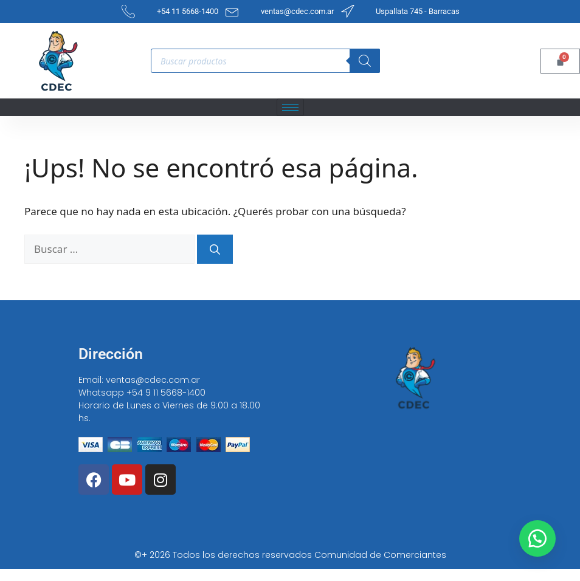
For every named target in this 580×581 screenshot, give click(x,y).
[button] (537, 538)
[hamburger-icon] (290, 107)
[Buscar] (215, 249)
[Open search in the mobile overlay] (265, 61)
